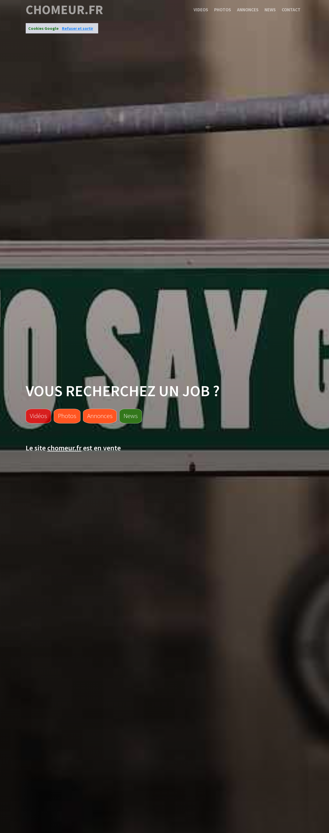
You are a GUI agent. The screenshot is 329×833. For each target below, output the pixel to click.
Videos (201, 10)
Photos (222, 10)
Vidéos (38, 416)
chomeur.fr (64, 9)
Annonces (248, 10)
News (270, 10)
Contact (291, 10)
